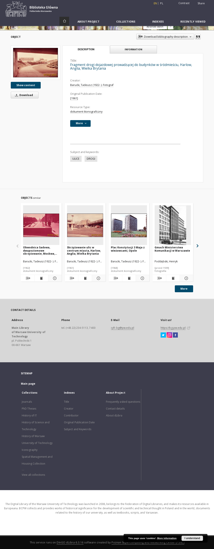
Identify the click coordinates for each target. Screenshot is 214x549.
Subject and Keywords (77, 429)
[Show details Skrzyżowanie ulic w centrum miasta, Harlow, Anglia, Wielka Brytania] (98, 278)
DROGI (91, 159)
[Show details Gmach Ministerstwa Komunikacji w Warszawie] (185, 278)
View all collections (33, 475)
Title (66, 402)
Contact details (115, 408)
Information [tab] (133, 49)
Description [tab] (86, 49)
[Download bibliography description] (27, 278)
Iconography (29, 450)
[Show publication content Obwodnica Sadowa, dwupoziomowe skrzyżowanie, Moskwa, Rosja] (41, 278)
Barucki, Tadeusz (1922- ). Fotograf (91, 85)
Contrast (183, 3)
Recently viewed (193, 21)
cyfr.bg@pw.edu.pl (122, 328)
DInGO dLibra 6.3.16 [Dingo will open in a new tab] (70, 542)
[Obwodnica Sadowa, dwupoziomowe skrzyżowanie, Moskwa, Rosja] (41, 225)
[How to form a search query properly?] (170, 26)
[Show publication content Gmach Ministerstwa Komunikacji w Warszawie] (173, 278)
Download (23, 95)
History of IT (29, 415)
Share (201, 3)
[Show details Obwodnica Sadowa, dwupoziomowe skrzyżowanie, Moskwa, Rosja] (54, 278)
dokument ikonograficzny (86, 111)
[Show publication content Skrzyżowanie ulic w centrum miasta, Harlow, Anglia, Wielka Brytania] (85, 278)
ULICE (75, 159)
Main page (28, 383)
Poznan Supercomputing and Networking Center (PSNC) (148, 542)
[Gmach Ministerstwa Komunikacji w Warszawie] (173, 225)
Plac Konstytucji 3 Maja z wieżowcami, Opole (128, 249)
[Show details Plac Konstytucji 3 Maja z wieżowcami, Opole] (142, 278)
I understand (192, 538)
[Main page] (64, 21)
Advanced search (155, 26)
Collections (125, 21)
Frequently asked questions (123, 402)
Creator (69, 408)
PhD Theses (29, 408)
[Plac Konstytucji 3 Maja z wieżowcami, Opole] (129, 225)
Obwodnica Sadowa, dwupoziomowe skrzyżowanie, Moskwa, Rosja (39, 250)
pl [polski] (161, 3)
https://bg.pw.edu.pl (173, 328)
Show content (25, 85)
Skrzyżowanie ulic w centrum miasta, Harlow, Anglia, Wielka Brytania (84, 250)
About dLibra (114, 415)
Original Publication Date (79, 422)
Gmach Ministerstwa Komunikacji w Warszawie (172, 249)
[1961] (74, 98)
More (184, 289)
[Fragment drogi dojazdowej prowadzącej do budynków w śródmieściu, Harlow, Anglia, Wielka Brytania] (35, 62)
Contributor (71, 415)
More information (167, 538)
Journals (27, 402)
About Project (88, 21)
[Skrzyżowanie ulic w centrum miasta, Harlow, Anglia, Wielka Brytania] (85, 225)
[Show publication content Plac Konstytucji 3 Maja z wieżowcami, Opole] (129, 278)
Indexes (158, 21)
